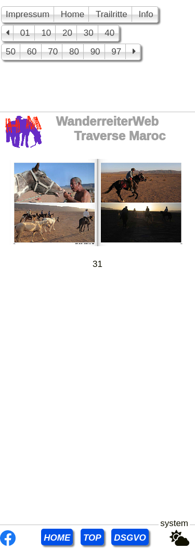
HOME (57, 538)
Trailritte (111, 14)
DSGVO (130, 538)
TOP (92, 538)
